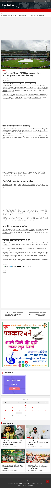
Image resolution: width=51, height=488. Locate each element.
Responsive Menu (48, 1)
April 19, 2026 (30, 446)
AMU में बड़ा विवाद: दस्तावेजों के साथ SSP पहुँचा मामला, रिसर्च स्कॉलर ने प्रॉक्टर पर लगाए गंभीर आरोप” (37, 442)
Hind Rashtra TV (14, 78)
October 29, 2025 (6, 78)
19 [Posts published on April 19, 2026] (45, 410)
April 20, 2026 (5, 446)
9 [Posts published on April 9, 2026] (25, 407)
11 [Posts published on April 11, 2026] (38, 407)
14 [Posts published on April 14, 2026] (12, 410)
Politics (30, 437)
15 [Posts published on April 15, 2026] (18, 410)
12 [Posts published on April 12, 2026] (45, 407)
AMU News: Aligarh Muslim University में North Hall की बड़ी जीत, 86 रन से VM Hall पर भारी (38, 466)
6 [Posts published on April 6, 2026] (5, 407)
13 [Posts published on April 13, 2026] (5, 410)
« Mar (3, 418)
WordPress (30, 485)
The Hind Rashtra (13, 446)
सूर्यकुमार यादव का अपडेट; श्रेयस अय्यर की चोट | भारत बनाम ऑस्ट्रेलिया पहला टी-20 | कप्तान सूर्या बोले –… (37, 314)
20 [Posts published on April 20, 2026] (5, 413)
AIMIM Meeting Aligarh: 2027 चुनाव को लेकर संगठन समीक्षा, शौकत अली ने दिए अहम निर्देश (12, 466)
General (5, 437)
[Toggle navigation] (2, 10)
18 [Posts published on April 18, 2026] (38, 410)
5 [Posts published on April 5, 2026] (45, 405)
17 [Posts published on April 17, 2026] (32, 410)
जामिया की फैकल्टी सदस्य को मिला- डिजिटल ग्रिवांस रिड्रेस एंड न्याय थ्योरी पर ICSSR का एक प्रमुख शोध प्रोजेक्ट (12, 442)
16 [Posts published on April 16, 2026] (25, 410)
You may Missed (7, 423)
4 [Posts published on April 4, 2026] (38, 405)
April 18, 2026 (30, 470)
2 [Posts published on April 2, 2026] (25, 405)
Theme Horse (39, 483)
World (4, 70)
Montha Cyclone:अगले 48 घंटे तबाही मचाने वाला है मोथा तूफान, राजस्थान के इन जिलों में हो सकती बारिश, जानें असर (14, 314)
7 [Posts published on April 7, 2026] (12, 407)
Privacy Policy (26, 483)
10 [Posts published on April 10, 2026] (32, 407)
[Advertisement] (25, 30)
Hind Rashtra (7, 5)
